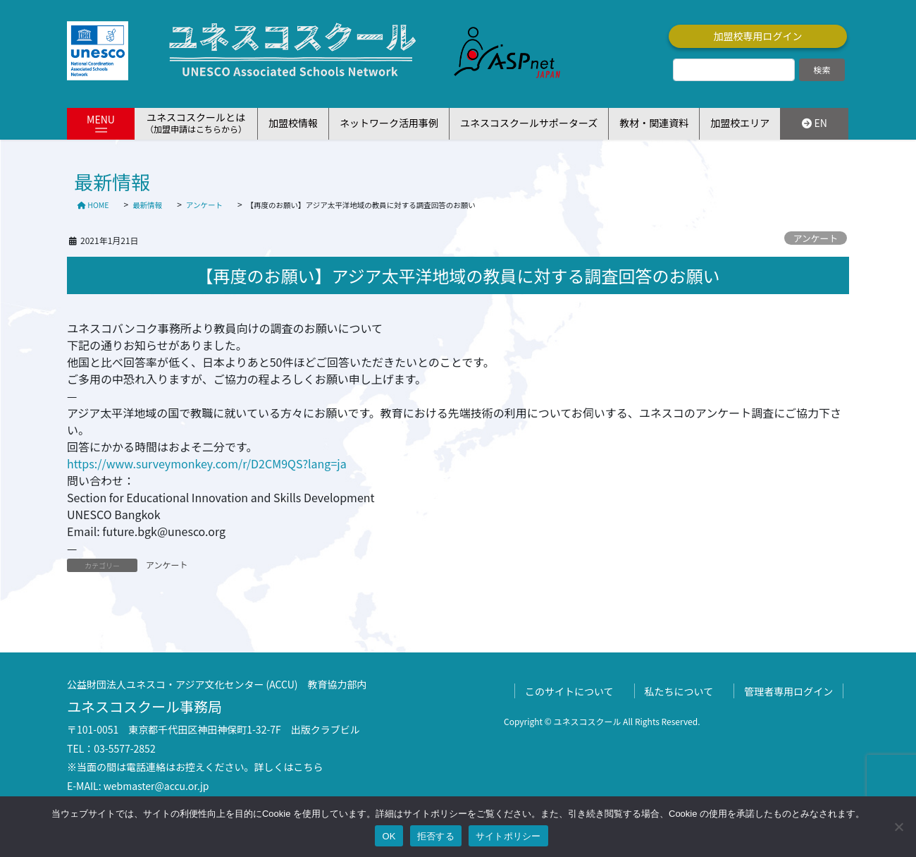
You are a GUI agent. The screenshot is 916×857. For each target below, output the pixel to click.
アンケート (815, 238)
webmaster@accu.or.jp (156, 786)
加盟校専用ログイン (758, 36)
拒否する (435, 836)
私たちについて (679, 691)
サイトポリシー (508, 836)
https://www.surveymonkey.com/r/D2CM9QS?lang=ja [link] (207, 463)
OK (388, 836)
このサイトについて (569, 691)
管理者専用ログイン (788, 691)
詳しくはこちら (288, 767)
